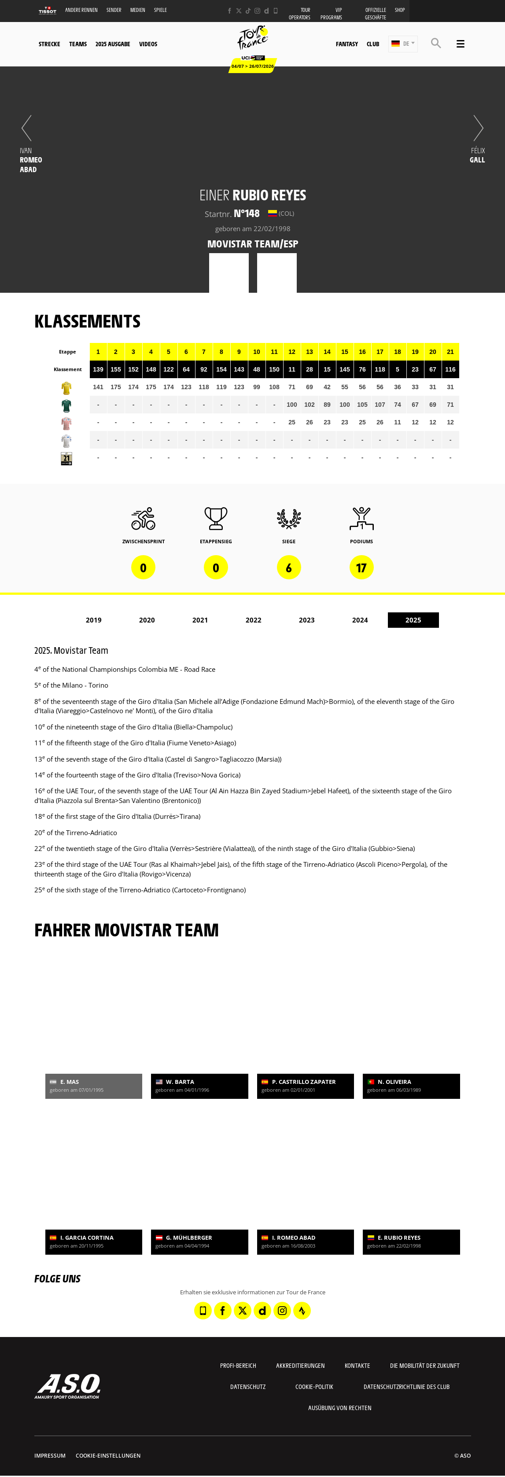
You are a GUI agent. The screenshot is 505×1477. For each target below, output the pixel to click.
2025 (413, 619)
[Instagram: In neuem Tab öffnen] (257, 10)
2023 (307, 619)
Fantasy (347, 44)
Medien (137, 10)
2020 (147, 619)
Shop (400, 10)
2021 (200, 619)
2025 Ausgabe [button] (113, 44)
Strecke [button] (49, 44)
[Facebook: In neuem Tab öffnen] (229, 10)
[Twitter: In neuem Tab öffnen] (238, 10)
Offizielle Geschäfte (375, 14)
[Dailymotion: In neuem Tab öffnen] (266, 10)
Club (373, 44)
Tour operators (299, 14)
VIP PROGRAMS (331, 14)
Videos (148, 44)
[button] (403, 44)
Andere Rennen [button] (81, 10)
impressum (50, 1455)
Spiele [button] (160, 10)
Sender (114, 10)
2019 (94, 619)
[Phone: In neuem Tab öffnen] (275, 10)
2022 (254, 619)
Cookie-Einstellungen (108, 1455)
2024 (360, 619)
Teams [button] (78, 44)
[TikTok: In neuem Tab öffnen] (248, 10)
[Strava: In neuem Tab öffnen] (302, 1310)
